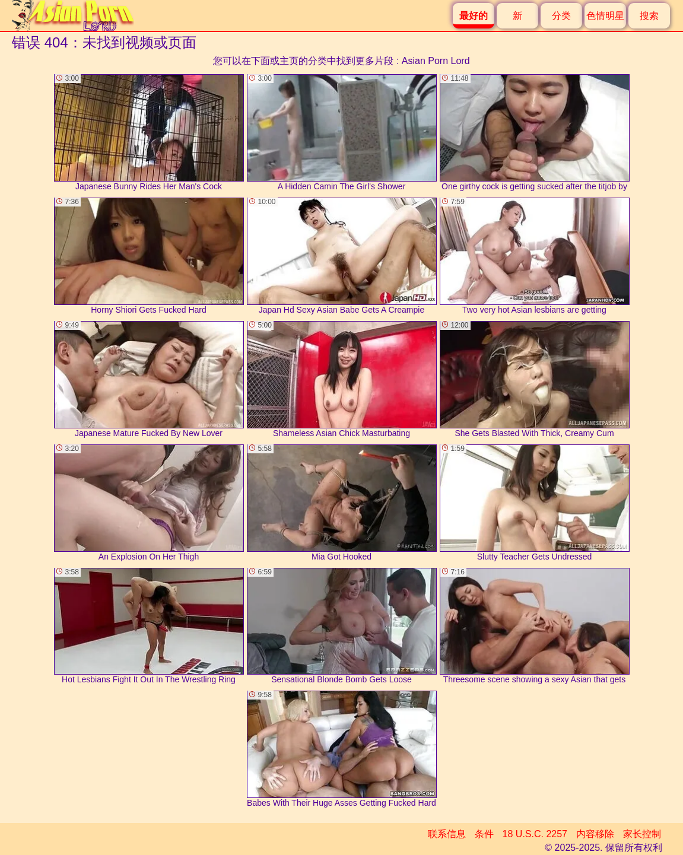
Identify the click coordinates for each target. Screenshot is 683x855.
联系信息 (447, 834)
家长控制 (642, 834)
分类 (561, 16)
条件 (484, 834)
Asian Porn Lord (436, 61)
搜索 (649, 16)
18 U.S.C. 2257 (535, 834)
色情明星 (605, 16)
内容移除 (595, 834)
